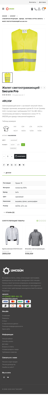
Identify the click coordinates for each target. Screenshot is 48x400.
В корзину (21, 156)
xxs (23, 145)
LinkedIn (12, 165)
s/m (18, 145)
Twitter (8, 165)
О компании (6, 316)
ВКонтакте (23, 165)
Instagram (4, 377)
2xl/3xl (12, 145)
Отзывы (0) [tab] (10, 212)
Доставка (42, 2)
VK (8, 377)
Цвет (3, 140)
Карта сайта (6, 329)
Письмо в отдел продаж (9, 362)
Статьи (4, 321)
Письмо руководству (8, 364)
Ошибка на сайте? (8, 367)
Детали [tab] (8, 173)
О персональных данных (10, 324)
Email (19, 165)
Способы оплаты (7, 341)
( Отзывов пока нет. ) (18, 95)
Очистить (13, 148)
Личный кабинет (7, 339)
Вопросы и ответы (8, 347)
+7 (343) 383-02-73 (12, 296)
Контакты (32, 2)
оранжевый (14, 140)
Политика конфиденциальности (12, 326)
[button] (37, 220)
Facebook (4, 165)
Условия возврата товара (10, 349)
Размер (4, 145)
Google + (15, 165)
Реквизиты (5, 318)
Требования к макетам (9, 352)
